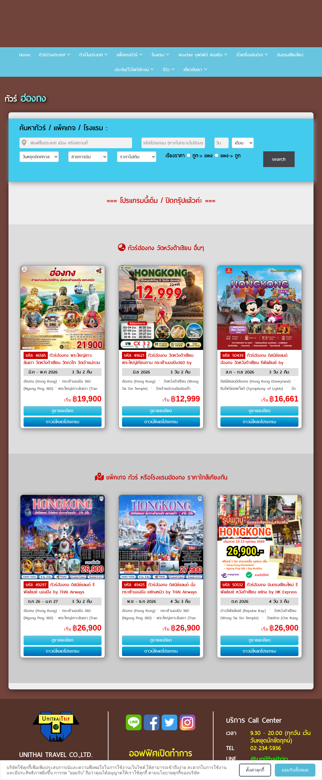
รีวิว (166, 69)
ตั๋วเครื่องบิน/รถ (249, 55)
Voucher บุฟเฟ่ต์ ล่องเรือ (200, 55)
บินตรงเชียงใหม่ (290, 55)
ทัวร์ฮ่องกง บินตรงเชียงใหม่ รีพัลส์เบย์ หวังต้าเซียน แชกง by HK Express (259, 588)
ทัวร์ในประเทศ (91, 55)
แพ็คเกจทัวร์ (127, 55)
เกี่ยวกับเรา (193, 69)
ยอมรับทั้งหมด (295, 769)
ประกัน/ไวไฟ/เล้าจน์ (132, 69)
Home (24, 55)
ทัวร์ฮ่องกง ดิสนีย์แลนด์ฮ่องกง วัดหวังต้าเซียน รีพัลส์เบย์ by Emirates (253, 362)
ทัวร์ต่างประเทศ (52, 55)
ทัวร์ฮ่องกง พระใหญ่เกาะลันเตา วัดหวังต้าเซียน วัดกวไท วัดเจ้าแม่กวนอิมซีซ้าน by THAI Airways (62, 362)
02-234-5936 (265, 748)
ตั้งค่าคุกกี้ (255, 769)
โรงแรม (158, 55)
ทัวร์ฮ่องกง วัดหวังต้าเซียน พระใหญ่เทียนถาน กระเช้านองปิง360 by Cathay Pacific (157, 362)
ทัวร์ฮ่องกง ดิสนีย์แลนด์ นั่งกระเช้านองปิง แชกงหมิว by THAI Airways (159, 588)
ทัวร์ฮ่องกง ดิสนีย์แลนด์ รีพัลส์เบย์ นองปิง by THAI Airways (59, 588)
